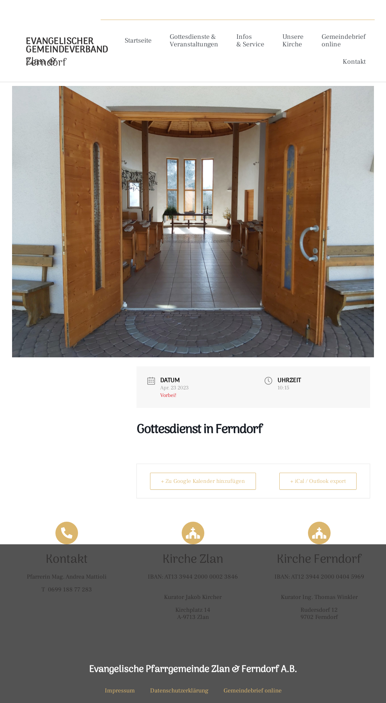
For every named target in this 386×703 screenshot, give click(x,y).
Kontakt (354, 61)
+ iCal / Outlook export (318, 481)
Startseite (138, 40)
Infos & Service (250, 40)
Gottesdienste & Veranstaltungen (194, 40)
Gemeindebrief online (344, 40)
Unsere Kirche (292, 40)
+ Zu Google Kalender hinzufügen (203, 481)
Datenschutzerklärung (179, 690)
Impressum (120, 690)
